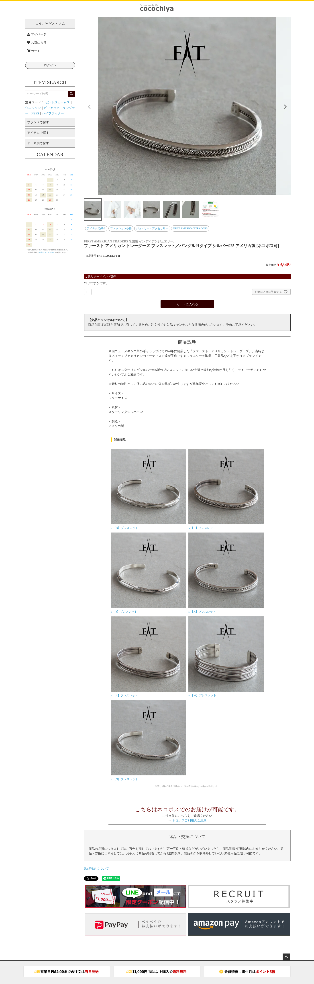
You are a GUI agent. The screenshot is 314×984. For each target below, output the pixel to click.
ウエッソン (33, 108)
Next (285, 106)
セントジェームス (57, 102)
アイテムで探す (96, 228)
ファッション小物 (121, 228)
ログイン (50, 65)
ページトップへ (286, 957)
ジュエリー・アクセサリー (152, 228)
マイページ (37, 34)
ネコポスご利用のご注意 (189, 820)
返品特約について (96, 868)
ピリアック (51, 108)
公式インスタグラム (47, 253)
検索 (71, 94)
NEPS (35, 113)
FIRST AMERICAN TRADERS (190, 228)
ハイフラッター (53, 113)
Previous (89, 106)
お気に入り (37, 42)
